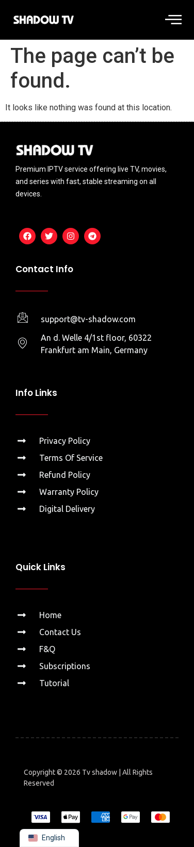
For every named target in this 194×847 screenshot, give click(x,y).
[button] (173, 20)
